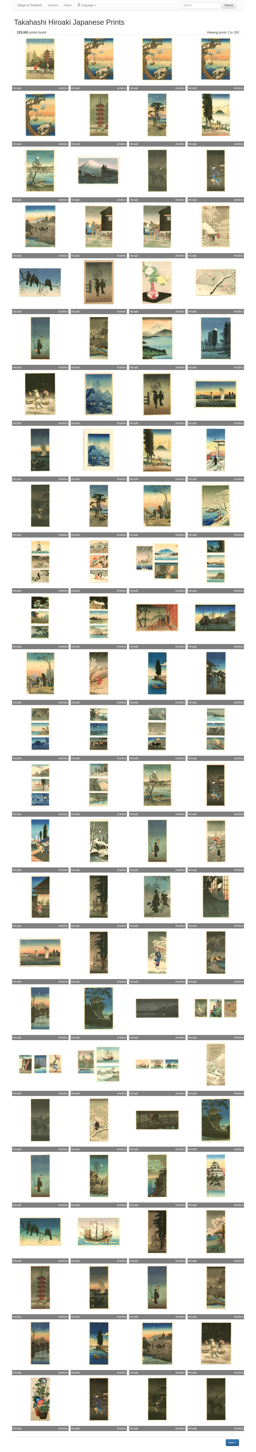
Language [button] (86, 5)
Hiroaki (17, 88)
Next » (232, 1442)
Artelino (63, 88)
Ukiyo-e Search (29, 5)
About (67, 5)
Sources (53, 5)
